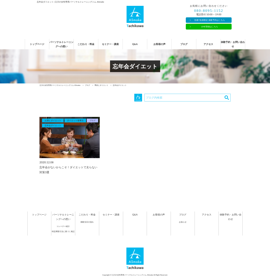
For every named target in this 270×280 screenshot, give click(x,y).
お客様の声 (159, 45)
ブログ (184, 45)
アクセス (208, 45)
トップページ (37, 45)
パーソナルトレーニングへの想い (61, 45)
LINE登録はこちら (209, 26)
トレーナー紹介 (63, 229)
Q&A (135, 45)
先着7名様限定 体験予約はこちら (209, 20)
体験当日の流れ (87, 225)
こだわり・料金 (85, 45)
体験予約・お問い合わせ (233, 45)
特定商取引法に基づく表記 (63, 235)
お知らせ (182, 225)
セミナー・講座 (110, 45)
